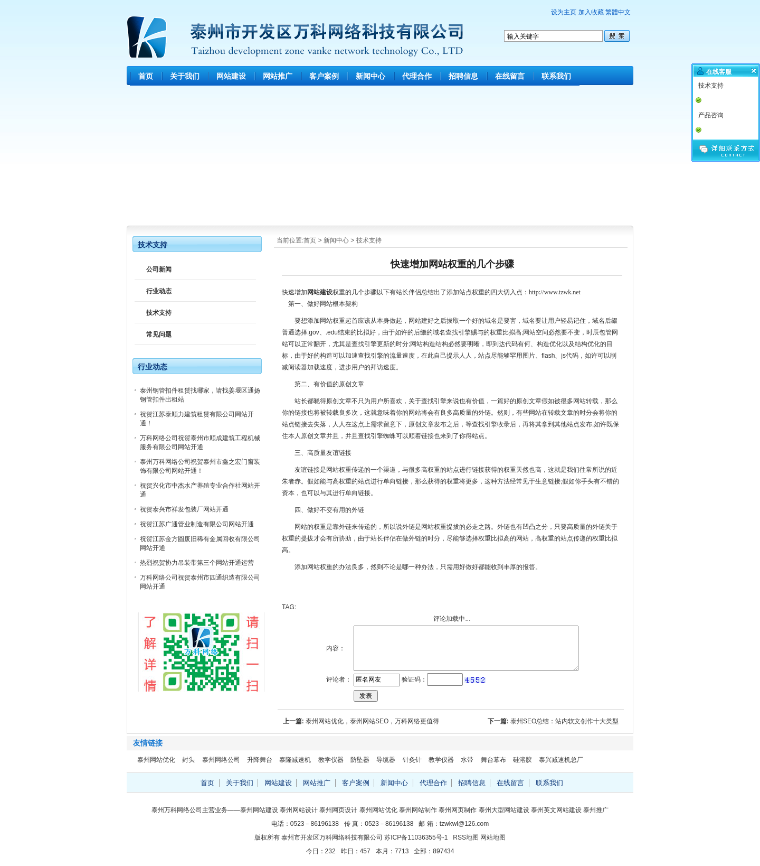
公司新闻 (159, 269)
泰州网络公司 (221, 759)
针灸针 (412, 759)
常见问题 (159, 334)
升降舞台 (259, 759)
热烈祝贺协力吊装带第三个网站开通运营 (197, 562)
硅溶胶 (522, 759)
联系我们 (556, 76)
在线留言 (510, 76)
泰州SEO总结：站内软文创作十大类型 (564, 721)
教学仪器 (331, 759)
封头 (188, 759)
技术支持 (369, 240)
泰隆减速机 (295, 759)
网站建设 (231, 76)
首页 (145, 76)
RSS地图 (466, 837)
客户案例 (324, 76)
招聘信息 (463, 76)
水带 (467, 759)
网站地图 (493, 837)
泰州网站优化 (156, 759)
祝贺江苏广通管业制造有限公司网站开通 (197, 524)
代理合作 (417, 76)
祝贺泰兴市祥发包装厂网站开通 (184, 509)
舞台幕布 (493, 759)
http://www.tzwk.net (555, 292)
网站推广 (277, 76)
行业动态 (159, 291)
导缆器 (385, 759)
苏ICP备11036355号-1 (416, 837)
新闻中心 (370, 76)
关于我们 (185, 76)
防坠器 (359, 759)
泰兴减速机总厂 (561, 759)
